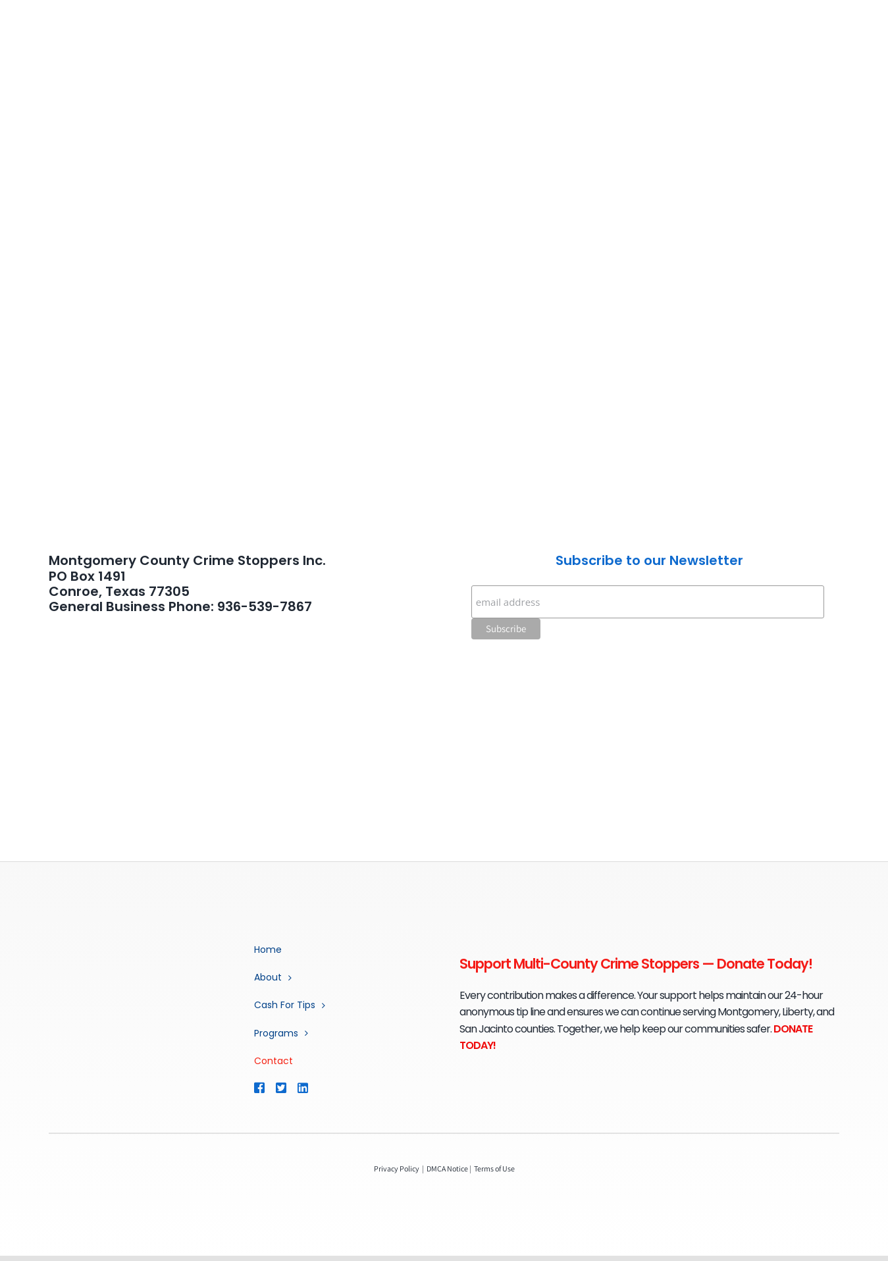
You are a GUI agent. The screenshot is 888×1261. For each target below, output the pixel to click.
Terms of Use (494, 1168)
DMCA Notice (447, 1168)
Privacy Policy (396, 1168)
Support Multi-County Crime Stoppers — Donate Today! (635, 963)
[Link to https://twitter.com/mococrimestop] (280, 1088)
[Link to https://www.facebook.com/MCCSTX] (258, 1088)
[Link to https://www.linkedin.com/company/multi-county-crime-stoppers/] (322, 1088)
